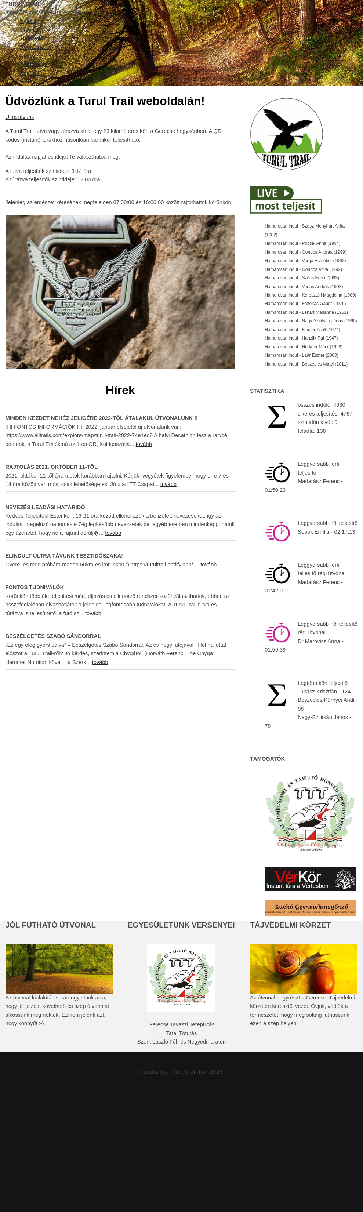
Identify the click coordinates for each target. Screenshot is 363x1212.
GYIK (259, 145)
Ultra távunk (20, 200)
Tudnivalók (188, 119)
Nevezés (316, 119)
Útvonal (130, 119)
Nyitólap (76, 119)
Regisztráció (254, 119)
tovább (144, 527)
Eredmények (147, 145)
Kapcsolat (211, 145)
